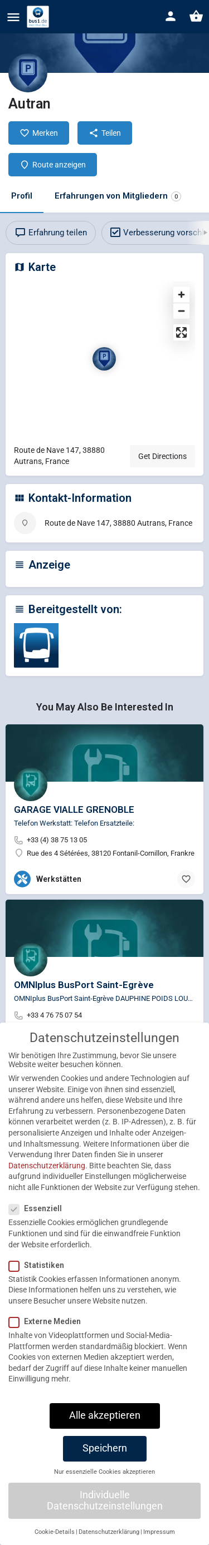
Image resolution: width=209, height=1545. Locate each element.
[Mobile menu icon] (13, 17)
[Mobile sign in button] (170, 16)
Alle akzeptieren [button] (104, 1433)
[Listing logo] (27, 72)
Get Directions (162, 456)
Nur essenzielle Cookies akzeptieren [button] (104, 1489)
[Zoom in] (181, 295)
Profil (21, 196)
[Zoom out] (181, 311)
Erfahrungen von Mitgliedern (118, 196)
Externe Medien (48, 1339)
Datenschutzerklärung (46, 1183)
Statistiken (39, 1283)
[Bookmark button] (186, 879)
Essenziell (38, 1226)
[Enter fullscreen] (181, 332)
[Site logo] (39, 17)
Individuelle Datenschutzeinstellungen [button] (105, 1518)
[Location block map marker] (104, 359)
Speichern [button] (104, 1466)
